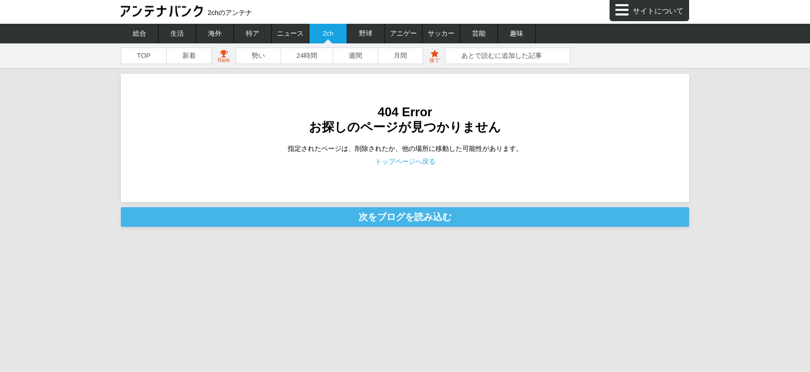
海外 (215, 33)
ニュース (290, 33)
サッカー (441, 33)
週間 (355, 55)
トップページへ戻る (405, 161)
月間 (400, 55)
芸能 (479, 33)
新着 (189, 55)
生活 (177, 33)
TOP (144, 55)
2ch (328, 33)
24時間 (307, 55)
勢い (258, 55)
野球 (365, 33)
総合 (139, 33)
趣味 (516, 33)
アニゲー (403, 33)
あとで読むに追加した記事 (501, 55)
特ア (252, 33)
